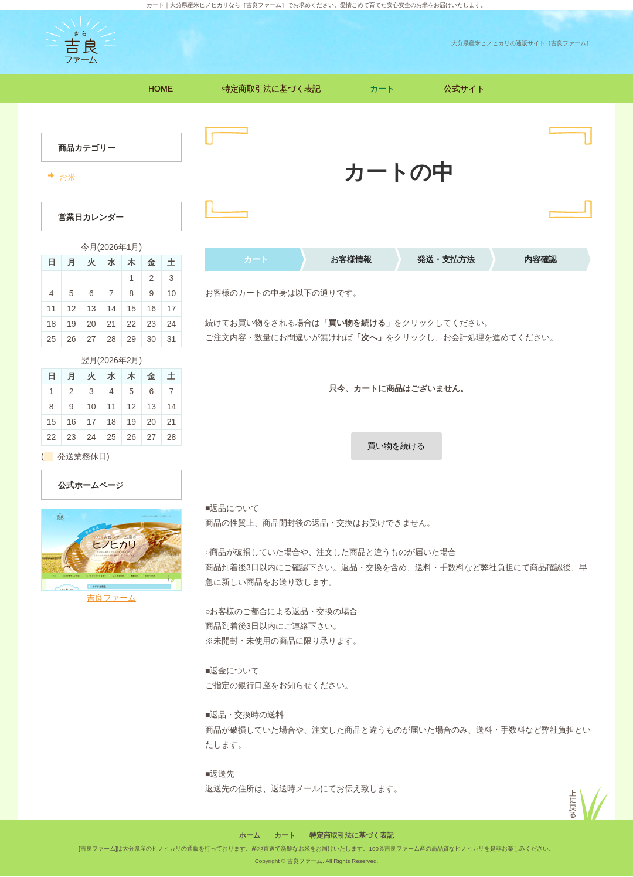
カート (382, 88)
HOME (160, 88)
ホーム (249, 836)
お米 (67, 177)
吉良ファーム (111, 597)
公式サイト (464, 88)
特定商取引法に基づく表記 (271, 88)
